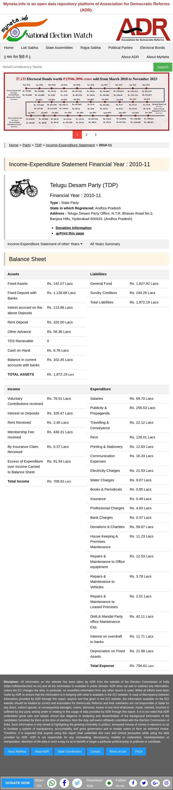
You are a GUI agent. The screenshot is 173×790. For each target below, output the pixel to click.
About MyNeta (157, 57)
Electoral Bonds (152, 48)
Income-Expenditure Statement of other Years (45, 244)
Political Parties (120, 48)
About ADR (130, 57)
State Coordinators (70, 751)
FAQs (138, 751)
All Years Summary (105, 244)
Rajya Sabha (90, 48)
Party (26, 145)
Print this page (71, 233)
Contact (95, 751)
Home (8, 48)
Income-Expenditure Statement (70, 145)
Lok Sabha (29, 48)
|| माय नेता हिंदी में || (17, 57)
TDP (38, 145)
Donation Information (74, 228)
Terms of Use (118, 751)
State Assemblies (59, 48)
